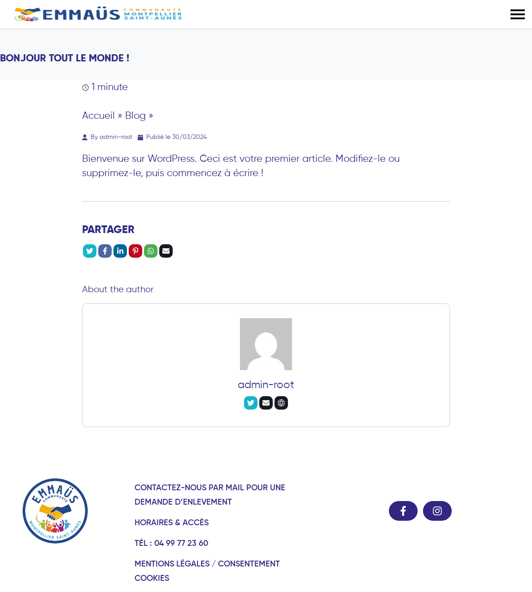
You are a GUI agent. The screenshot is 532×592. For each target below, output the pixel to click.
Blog (135, 115)
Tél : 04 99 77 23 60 (171, 543)
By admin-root (107, 137)
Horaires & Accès (172, 522)
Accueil (98, 115)
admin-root (266, 384)
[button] (517, 14)
